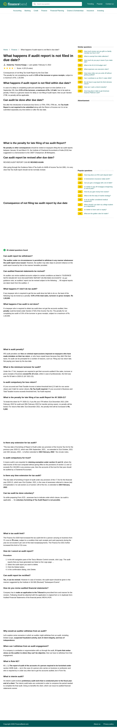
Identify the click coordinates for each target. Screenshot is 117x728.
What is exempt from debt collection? (96, 56)
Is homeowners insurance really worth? (97, 179)
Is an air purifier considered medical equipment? (96, 200)
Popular (100, 4)
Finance (44, 11)
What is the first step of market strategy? (97, 196)
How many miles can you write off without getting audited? (98, 74)
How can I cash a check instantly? (95, 87)
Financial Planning (57, 11)
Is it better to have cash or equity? (95, 209)
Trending (90, 4)
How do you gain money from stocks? (96, 192)
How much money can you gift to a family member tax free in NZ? (97, 52)
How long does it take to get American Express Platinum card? (96, 91)
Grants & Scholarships (75, 11)
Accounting (17, 11)
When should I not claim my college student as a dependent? (98, 205)
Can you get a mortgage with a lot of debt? (98, 183)
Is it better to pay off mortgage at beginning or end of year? (98, 187)
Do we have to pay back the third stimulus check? (98, 83)
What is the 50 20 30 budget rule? (95, 65)
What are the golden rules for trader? (96, 213)
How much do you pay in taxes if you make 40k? (98, 61)
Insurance (90, 11)
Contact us (110, 4)
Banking (28, 11)
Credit (36, 11)
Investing (100, 11)
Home (5, 50)
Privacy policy (108, 724)
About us (97, 724)
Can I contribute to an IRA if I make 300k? (98, 78)
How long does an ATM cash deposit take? (98, 175)
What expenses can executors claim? (96, 69)
